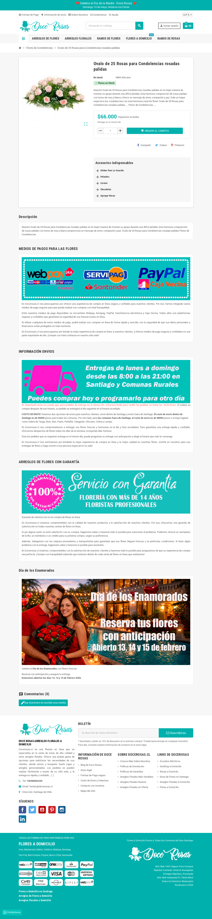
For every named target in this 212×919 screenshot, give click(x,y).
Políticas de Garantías (131, 771)
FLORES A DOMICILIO (37, 844)
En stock (98, 77)
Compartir (144, 145)
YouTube (42, 809)
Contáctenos (98, 14)
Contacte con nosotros (92, 785)
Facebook (22, 809)
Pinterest (177, 145)
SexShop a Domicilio (170, 766)
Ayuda (113, 14)
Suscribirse (176, 733)
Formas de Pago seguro (93, 775)
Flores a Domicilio (169, 787)
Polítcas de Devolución (132, 766)
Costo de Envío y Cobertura (94, 780)
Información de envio (53, 14)
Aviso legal (86, 770)
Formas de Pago (29, 14)
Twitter (32, 809)
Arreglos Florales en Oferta (134, 787)
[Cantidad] (110, 131)
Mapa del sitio (88, 790)
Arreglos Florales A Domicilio (175, 782)
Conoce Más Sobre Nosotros (135, 761)
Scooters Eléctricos (170, 761)
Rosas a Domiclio (169, 771)
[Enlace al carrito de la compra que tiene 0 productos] (188, 26)
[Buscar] (114, 26)
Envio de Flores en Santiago (174, 776)
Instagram (62, 809)
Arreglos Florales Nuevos (133, 782)
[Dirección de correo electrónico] (118, 733)
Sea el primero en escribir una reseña (43, 702)
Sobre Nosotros (78, 14)
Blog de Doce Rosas (91, 765)
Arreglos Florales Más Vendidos (136, 776)
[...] (52, 775)
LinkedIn (22, 819)
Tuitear (161, 145)
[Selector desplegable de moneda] (187, 15)
